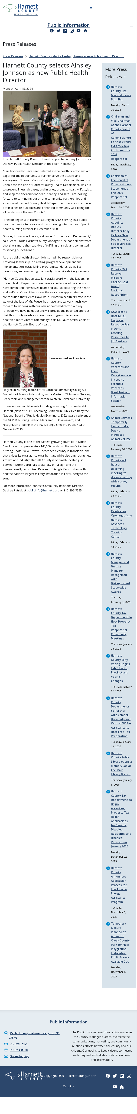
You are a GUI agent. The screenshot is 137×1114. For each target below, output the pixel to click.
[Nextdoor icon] (85, 30)
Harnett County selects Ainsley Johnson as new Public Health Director (77, 56)
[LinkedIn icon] (65, 30)
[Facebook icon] (52, 30)
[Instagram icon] (72, 30)
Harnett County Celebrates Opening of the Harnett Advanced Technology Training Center (121, 524)
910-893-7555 (19, 1048)
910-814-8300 (19, 1054)
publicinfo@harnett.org (43, 490)
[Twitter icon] (58, 30)
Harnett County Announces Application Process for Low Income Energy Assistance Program (119, 889)
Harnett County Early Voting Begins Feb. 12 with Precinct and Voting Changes (120, 672)
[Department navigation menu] (131, 25)
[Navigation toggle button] (91, 9)
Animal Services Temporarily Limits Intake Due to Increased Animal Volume (121, 430)
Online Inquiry (19, 1060)
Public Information (68, 25)
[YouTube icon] (78, 30)
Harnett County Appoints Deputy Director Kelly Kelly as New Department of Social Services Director (121, 231)
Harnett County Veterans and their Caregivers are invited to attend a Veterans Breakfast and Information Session (121, 379)
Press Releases (13, 56)
